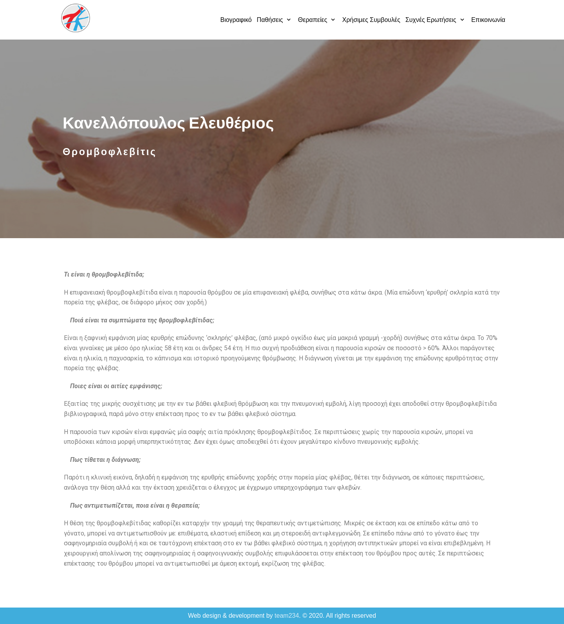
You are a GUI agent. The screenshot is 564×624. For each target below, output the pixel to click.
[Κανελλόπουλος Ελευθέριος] (75, 18)
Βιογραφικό (235, 19)
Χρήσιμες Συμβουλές (371, 19)
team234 (287, 615)
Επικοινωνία (488, 19)
